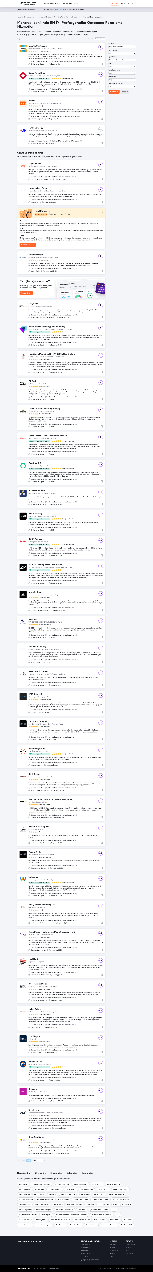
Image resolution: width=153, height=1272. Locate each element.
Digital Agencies (29, 17)
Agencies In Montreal (44, 17)
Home (19, 17)
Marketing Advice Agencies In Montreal (67, 17)
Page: (34, 1160)
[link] (67, 3)
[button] (123, 4)
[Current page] (40, 1160)
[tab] (23, 1173)
